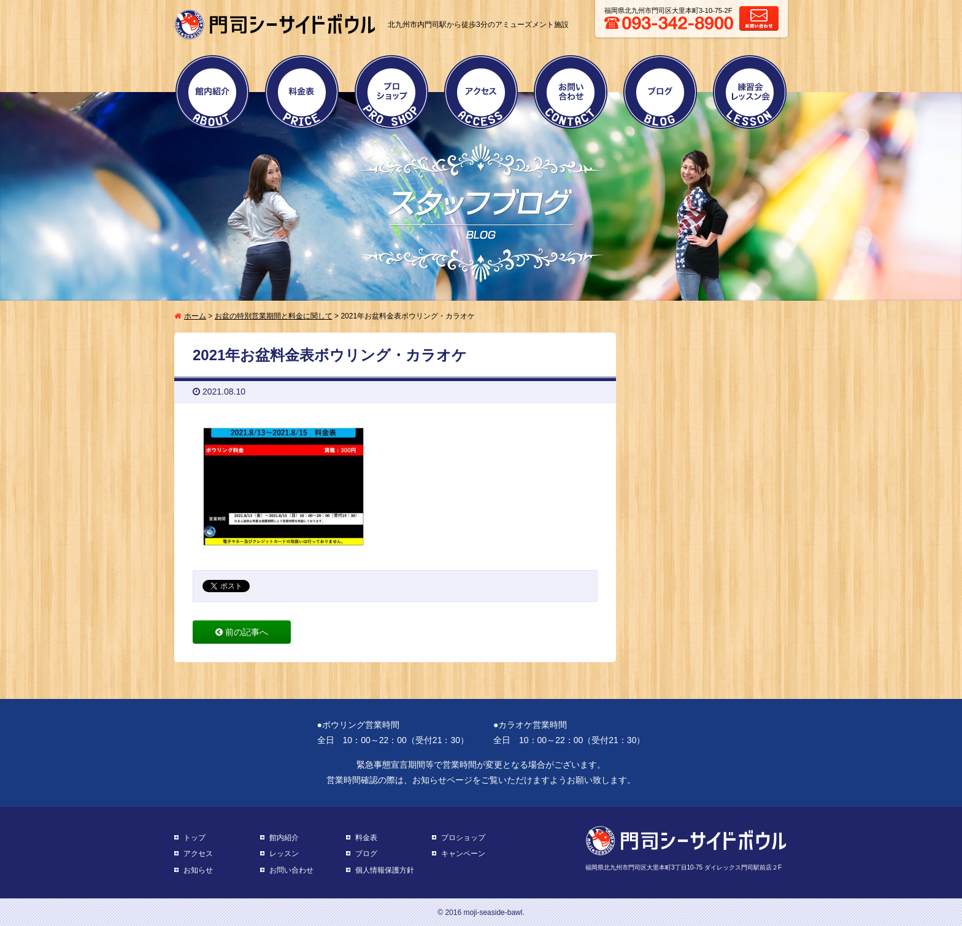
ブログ (660, 92)
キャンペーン (463, 853)
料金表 (302, 92)
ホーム (195, 316)
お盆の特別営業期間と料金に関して (274, 316)
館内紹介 (212, 92)
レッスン (284, 853)
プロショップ (391, 92)
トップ (194, 837)
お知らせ (198, 870)
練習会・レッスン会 (750, 92)
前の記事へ (241, 632)
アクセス (481, 92)
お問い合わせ (570, 92)
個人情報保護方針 (384, 870)
